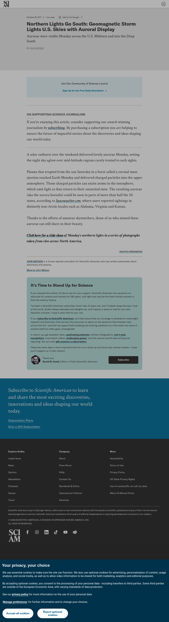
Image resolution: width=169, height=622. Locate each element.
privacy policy (20, 594)
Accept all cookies (17, 613)
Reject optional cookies (52, 613)
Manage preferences (15, 602)
